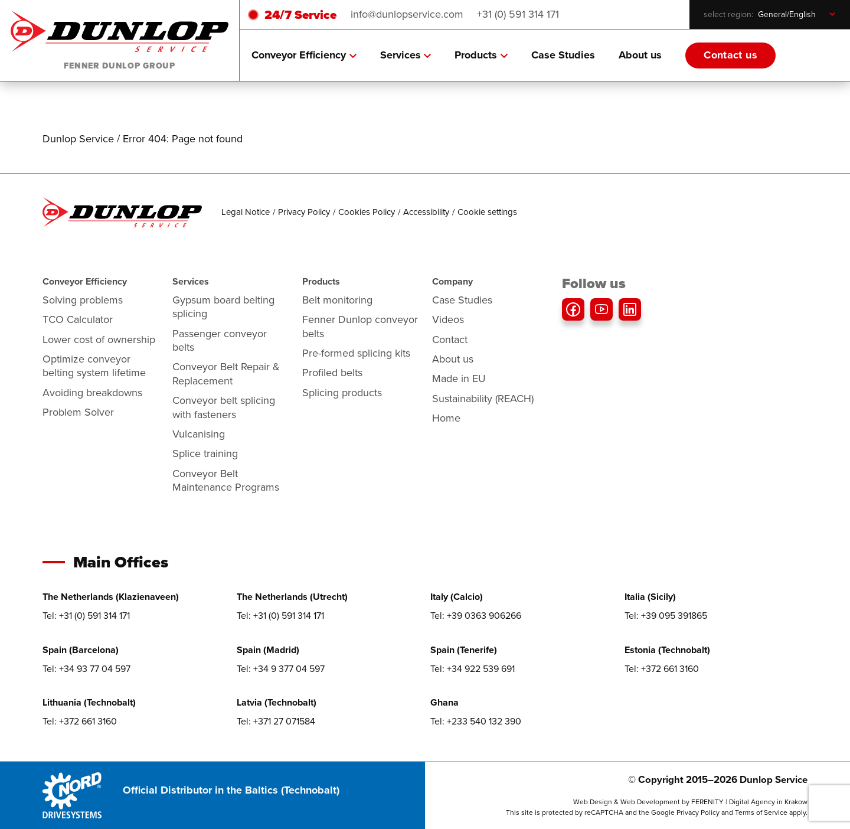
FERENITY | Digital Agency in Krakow (749, 802)
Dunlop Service (78, 138)
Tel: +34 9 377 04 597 (281, 668)
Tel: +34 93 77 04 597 (86, 668)
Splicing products (342, 392)
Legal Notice (245, 211)
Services (405, 55)
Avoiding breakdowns (92, 392)
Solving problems (82, 300)
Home (446, 418)
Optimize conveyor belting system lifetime (94, 365)
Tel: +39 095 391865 (666, 615)
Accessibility (426, 211)
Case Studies (563, 55)
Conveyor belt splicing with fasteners (223, 407)
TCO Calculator (77, 319)
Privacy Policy (304, 211)
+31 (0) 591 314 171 (518, 14)
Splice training (205, 453)
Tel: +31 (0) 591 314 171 (86, 615)
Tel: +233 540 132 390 (475, 721)
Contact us (730, 55)
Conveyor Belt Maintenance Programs (225, 480)
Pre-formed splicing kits (356, 353)
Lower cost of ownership (98, 339)
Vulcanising (198, 434)
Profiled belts (332, 372)
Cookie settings (487, 211)
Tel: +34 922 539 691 (472, 668)
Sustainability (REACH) (483, 398)
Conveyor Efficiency (304, 55)
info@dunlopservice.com (407, 14)
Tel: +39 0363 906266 (475, 615)
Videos (448, 319)
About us (640, 55)
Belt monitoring (337, 300)
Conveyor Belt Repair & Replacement (226, 373)
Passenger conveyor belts (219, 340)
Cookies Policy (366, 211)
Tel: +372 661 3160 (662, 668)
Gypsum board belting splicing (223, 306)
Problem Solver (78, 412)
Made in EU (459, 378)
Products (481, 55)
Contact (450, 339)
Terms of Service (761, 812)
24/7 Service (300, 14)
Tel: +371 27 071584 (276, 721)
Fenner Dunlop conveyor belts (360, 326)
